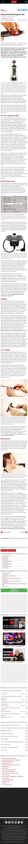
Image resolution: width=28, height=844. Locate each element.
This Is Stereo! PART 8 (6, 561)
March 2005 (24, 20)
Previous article (6, 532)
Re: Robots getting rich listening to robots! (11, 690)
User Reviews (5, 778)
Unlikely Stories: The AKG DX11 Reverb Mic (11, 581)
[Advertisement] (14, 603)
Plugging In (4, 299)
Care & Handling (5, 350)
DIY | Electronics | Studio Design (10, 773)
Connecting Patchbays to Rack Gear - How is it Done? (13, 741)
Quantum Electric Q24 (6, 556)
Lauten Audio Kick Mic (6, 564)
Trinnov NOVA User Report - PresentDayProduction (14, 646)
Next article (22, 532)
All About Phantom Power (8, 181)
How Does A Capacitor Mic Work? (10, 116)
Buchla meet (4, 750)
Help (23, 819)
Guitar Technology (6, 763)
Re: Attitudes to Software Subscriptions (10, 708)
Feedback (4, 783)
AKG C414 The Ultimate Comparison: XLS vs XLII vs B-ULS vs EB (14, 584)
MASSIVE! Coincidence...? (7, 730)
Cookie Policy (17, 819)
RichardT (3, 710)
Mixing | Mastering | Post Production (11, 760)
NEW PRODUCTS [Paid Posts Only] (10, 765)
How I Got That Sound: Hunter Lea (9, 576)
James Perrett (4, 692)
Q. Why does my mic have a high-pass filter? (11, 578)
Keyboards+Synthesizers (5, 705)
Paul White (12, 20)
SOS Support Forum (7, 784)
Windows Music (6, 766)
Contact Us (10, 819)
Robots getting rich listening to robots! (10, 725)
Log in (2, 1)
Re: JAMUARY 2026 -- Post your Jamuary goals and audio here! (13, 702)
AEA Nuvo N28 (5, 558)
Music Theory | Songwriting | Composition (12, 776)
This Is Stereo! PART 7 (6, 566)
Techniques (4, 10)
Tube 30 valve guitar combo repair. (9, 736)
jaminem (3, 715)
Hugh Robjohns (5, 20)
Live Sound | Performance (8, 771)
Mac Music (4, 768)
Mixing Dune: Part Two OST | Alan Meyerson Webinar (14, 630)
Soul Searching (4, 739)
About (5, 819)
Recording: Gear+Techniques (6, 711)
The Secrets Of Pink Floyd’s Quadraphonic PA (14, 662)
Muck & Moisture (5, 439)
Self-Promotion (6, 781)
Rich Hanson (3, 704)
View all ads (4, 550)
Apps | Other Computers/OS (9, 770)
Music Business (3, 694)
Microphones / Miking (7, 18)
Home (2, 9)
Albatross (3, 698)
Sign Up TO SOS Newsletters (14, 590)
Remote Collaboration (7, 779)
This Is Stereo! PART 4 (6, 573)
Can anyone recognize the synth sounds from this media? (13, 728)
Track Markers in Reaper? (7, 733)
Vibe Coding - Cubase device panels (9, 747)
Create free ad (12, 550)
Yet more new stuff (5, 744)
